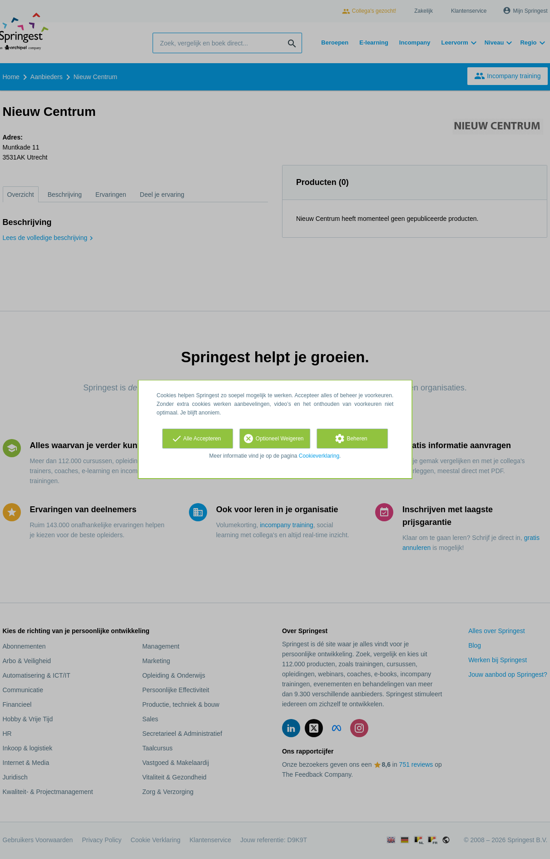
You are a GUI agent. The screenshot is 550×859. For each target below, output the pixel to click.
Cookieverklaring (319, 456)
